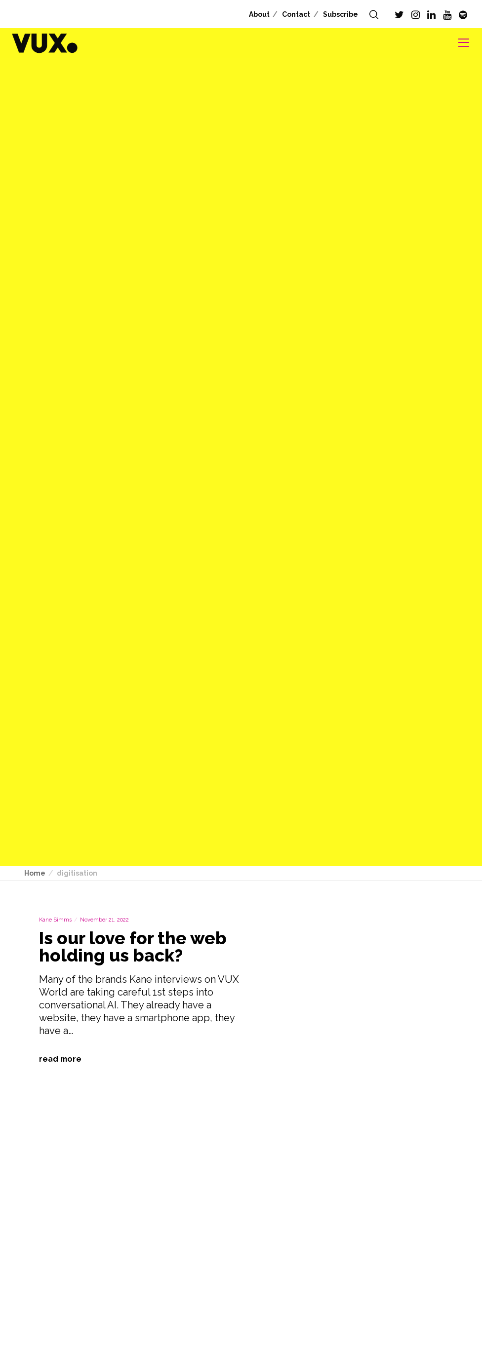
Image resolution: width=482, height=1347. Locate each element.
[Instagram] (415, 15)
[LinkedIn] (431, 15)
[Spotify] (463, 15)
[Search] (374, 15)
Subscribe (340, 14)
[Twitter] (399, 15)
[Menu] (460, 43)
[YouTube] (447, 15)
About (259, 14)
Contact (296, 14)
